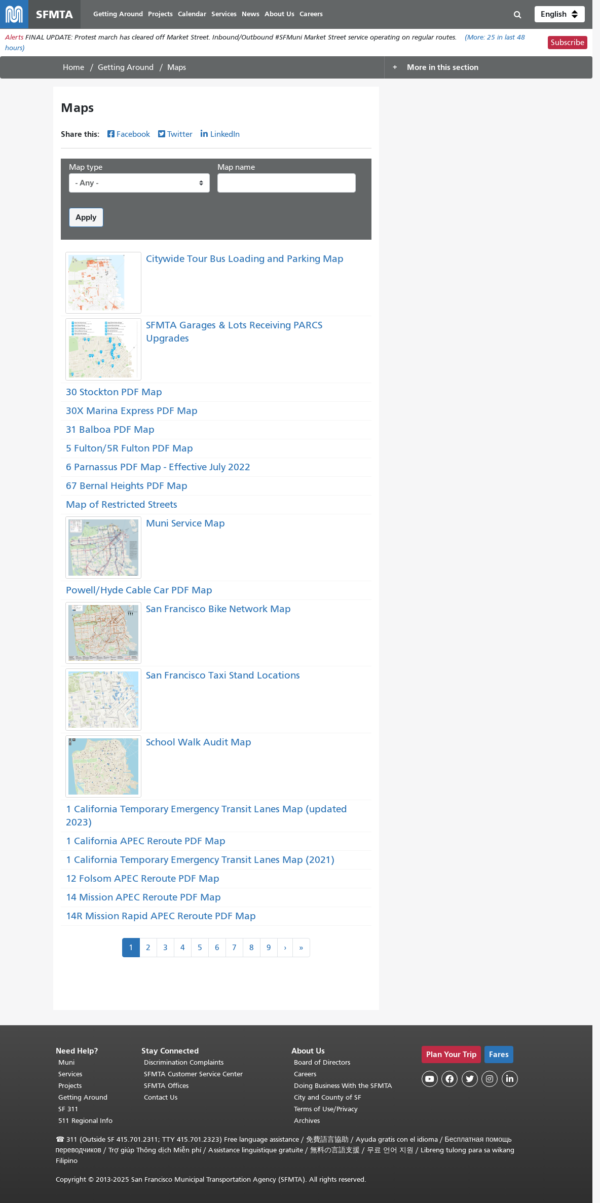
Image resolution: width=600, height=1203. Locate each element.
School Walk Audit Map (198, 742)
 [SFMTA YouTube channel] (429, 1079)
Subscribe (567, 42)
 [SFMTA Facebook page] (449, 1079)
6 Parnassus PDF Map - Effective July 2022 (158, 467)
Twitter (180, 134)
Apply (86, 217)
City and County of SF (327, 1097)
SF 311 (68, 1109)
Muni (66, 1062)
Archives (307, 1120)
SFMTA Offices (166, 1085)
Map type (85, 167)
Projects (70, 1085)
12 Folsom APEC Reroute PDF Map (142, 878)
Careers (305, 1074)
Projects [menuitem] (160, 14)
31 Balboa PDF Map (110, 429)
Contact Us (160, 1097)
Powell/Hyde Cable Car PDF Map (139, 590)
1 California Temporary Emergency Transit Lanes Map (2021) (200, 860)
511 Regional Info (85, 1120)
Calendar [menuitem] (192, 14)
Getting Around (126, 67)
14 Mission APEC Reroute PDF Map (143, 897)
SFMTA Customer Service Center (193, 1074)
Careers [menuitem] (311, 14)
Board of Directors (322, 1062)
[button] (560, 14)
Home (73, 67)
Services (70, 1074)
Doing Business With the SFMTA (343, 1085)
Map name (236, 167)
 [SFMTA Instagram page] (489, 1079)
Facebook (133, 134)
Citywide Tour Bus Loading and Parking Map (245, 259)
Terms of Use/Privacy (326, 1109)
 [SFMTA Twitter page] (470, 1079)
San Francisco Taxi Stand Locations (223, 675)
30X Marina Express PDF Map (132, 411)
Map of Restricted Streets (121, 504)
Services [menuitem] (224, 14)
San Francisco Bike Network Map (218, 609)
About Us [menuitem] (279, 14)
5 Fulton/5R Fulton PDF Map (129, 448)
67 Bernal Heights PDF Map (127, 486)
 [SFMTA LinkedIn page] (509, 1079)
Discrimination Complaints (183, 1062)
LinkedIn (225, 134)
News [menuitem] (250, 14)
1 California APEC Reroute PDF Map (146, 841)
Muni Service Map (185, 523)
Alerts (14, 37)
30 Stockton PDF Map (114, 392)
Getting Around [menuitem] (118, 14)
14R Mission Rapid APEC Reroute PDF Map (161, 916)
